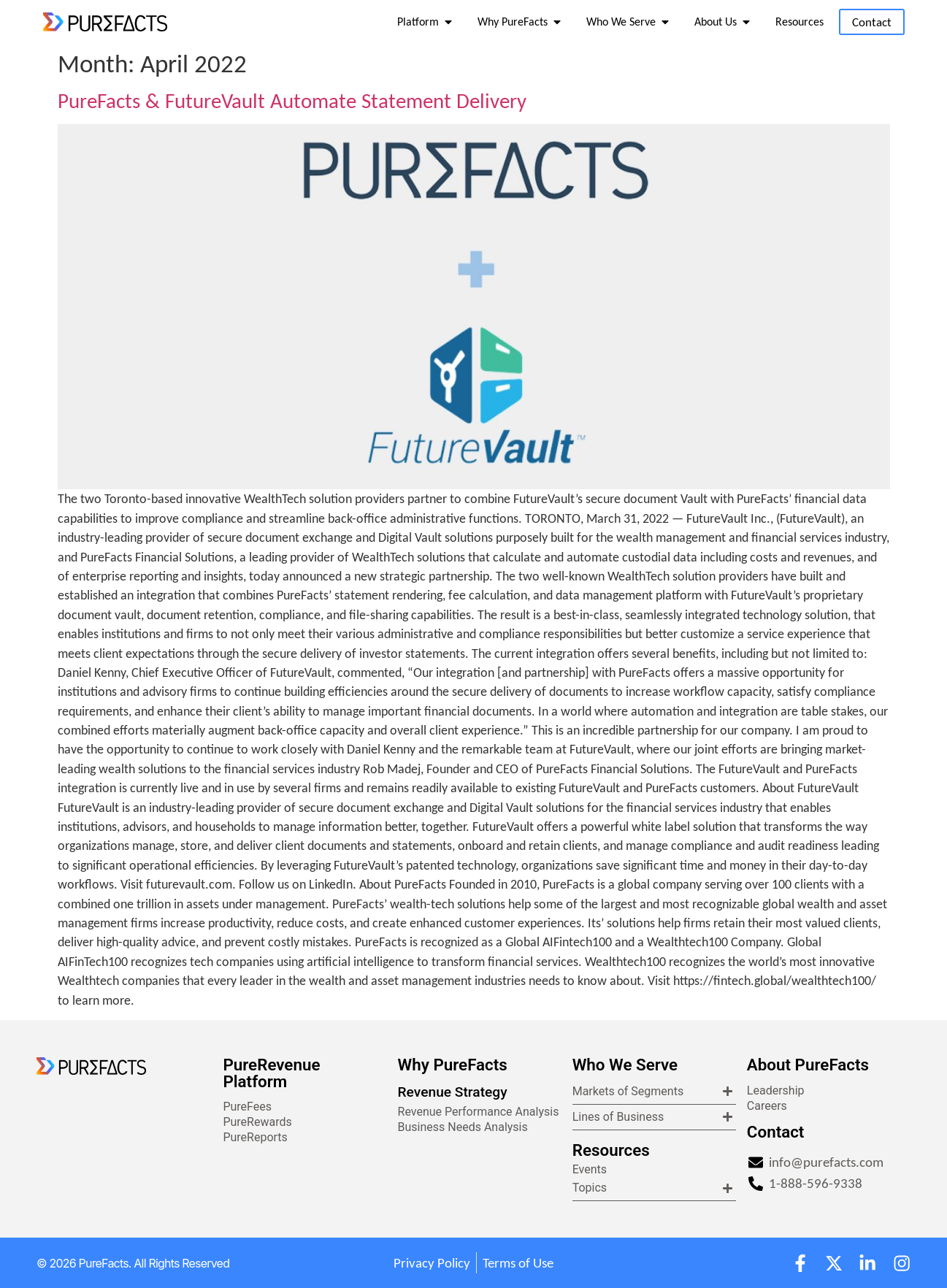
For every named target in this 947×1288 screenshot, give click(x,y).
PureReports (255, 1137)
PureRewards (257, 1122)
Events (589, 1169)
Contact (776, 1131)
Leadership (776, 1090)
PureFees (247, 1106)
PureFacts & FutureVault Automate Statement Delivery (292, 101)
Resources (611, 1150)
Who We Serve (625, 1064)
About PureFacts (808, 1064)
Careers (767, 1106)
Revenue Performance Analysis (478, 1112)
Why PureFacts (452, 1064)
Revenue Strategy (452, 1092)
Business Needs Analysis (463, 1127)
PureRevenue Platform (271, 1072)
